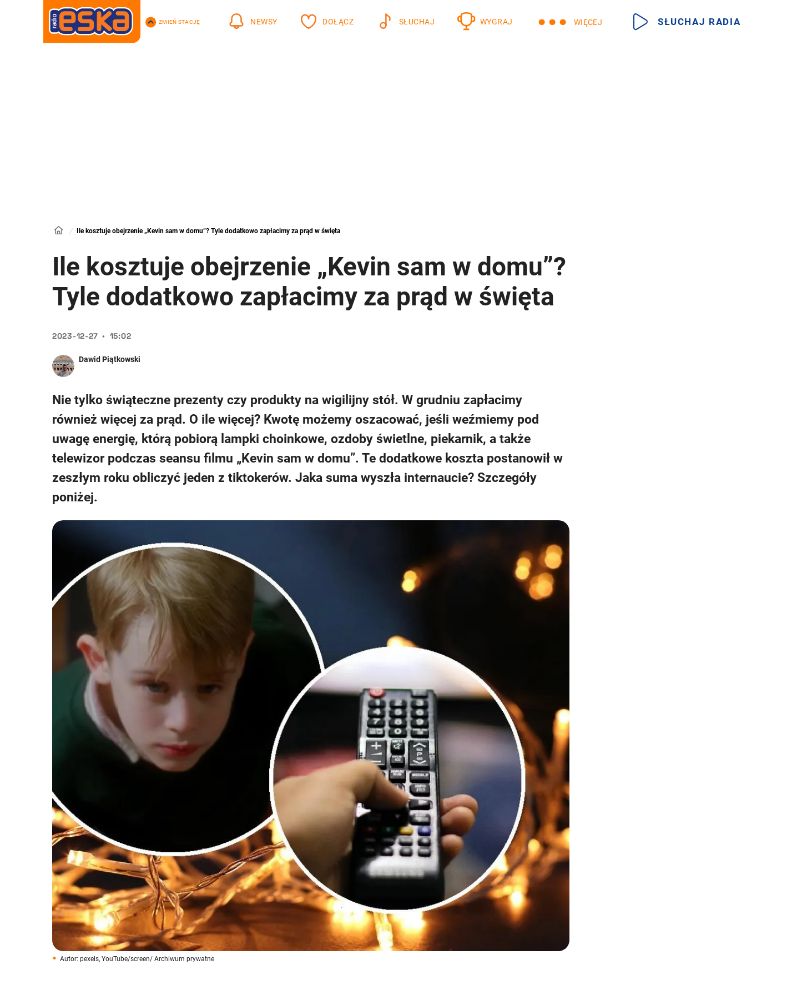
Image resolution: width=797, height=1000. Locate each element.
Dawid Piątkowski (109, 359)
